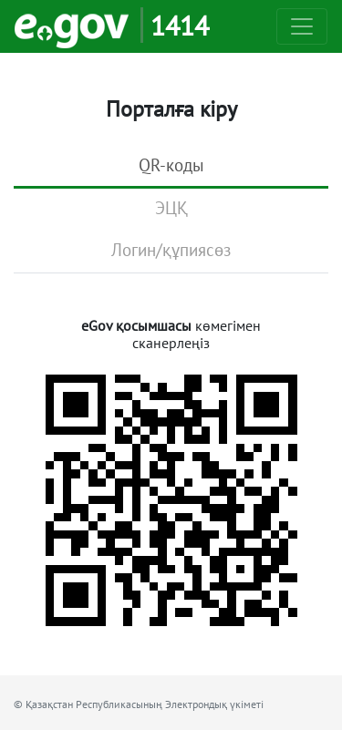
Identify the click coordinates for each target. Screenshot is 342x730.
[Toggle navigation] (301, 26)
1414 (179, 25)
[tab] (171, 167)
